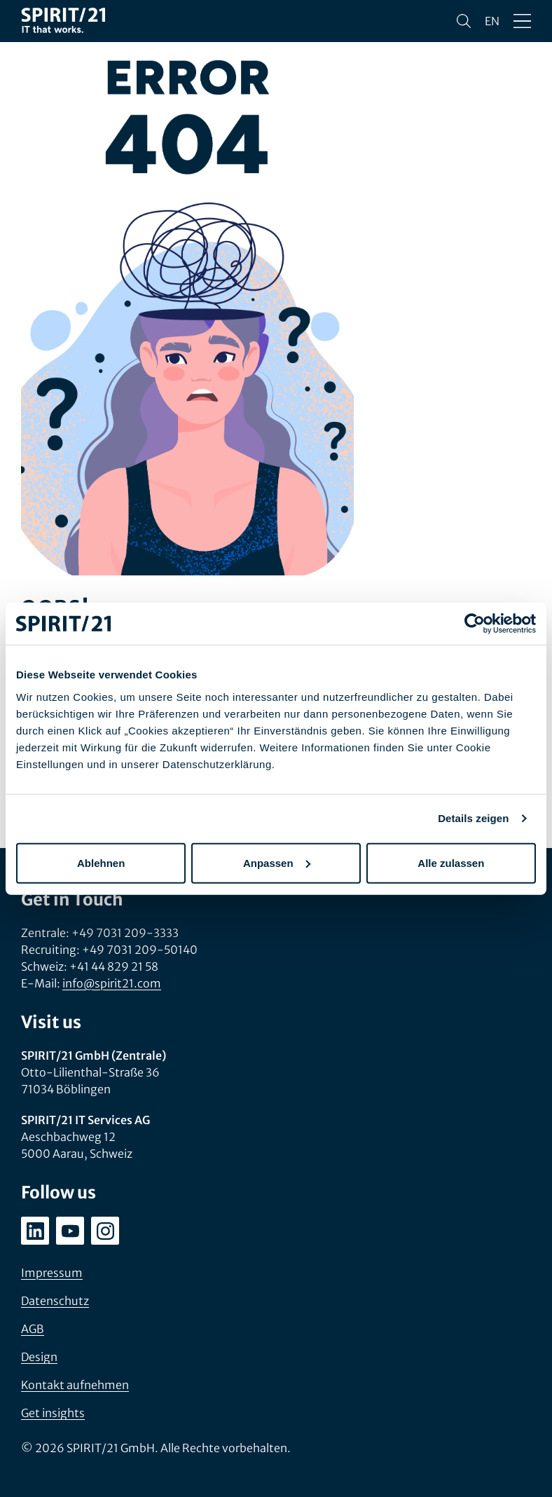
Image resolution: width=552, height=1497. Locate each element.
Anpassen (276, 862)
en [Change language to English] (492, 21)
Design (39, 1357)
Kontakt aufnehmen (75, 1385)
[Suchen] (464, 21)
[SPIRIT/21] (63, 21)
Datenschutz (55, 1301)
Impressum (52, 1273)
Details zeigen (473, 818)
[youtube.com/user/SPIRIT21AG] (70, 1231)
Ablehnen (101, 862)
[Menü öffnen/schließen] (522, 21)
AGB (32, 1329)
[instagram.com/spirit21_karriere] (105, 1231)
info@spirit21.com (111, 983)
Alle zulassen (451, 862)
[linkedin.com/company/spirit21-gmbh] (35, 1231)
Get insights (53, 1413)
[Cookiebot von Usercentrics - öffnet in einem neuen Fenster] (474, 623)
